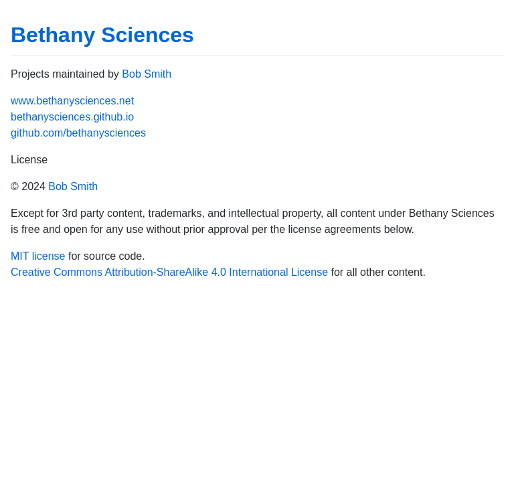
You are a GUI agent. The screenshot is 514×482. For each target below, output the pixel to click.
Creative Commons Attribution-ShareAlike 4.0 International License (169, 272)
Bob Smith (146, 74)
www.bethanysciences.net (72, 100)
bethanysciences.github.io (72, 117)
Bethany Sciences (102, 35)
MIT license (38, 256)
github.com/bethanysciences (78, 133)
